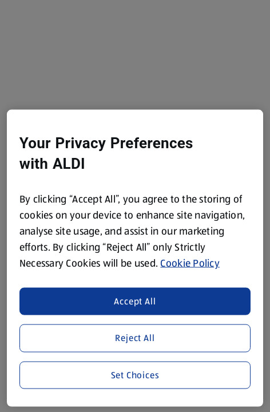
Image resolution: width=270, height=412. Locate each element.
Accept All (135, 300)
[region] (135, 258)
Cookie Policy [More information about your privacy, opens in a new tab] (190, 263)
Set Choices (135, 374)
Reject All (134, 337)
